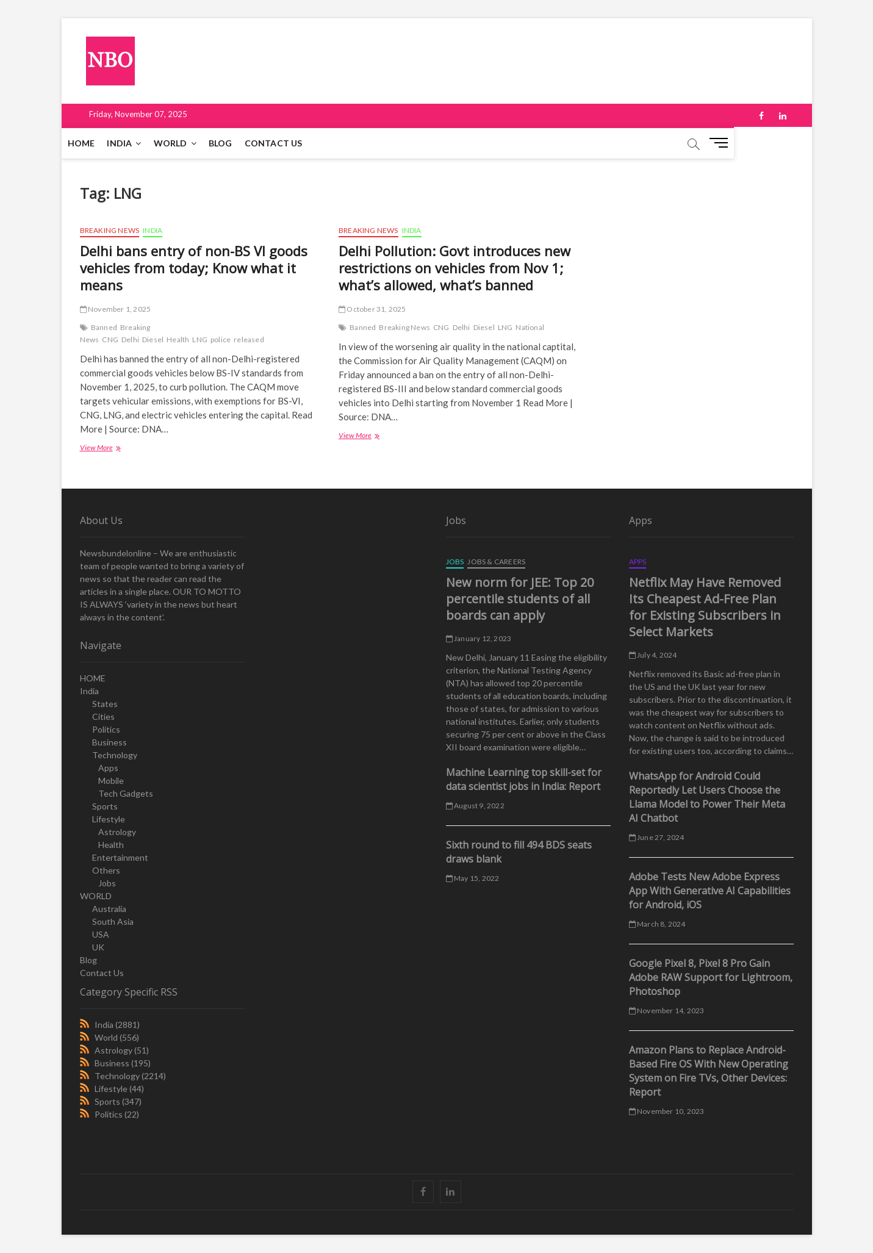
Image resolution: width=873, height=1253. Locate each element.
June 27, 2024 (656, 837)
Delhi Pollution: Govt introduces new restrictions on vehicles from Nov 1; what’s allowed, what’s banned (454, 268)
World (106, 1037)
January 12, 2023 (479, 638)
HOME (99, 143)
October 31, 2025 (372, 309)
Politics (106, 729)
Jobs (107, 883)
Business (109, 742)
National (530, 327)
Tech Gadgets (125, 793)
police (220, 339)
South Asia (113, 921)
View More (99, 448)
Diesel (152, 339)
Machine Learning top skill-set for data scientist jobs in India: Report (524, 779)
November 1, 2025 (115, 309)
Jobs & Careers (496, 561)
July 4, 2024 (653, 654)
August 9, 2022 (475, 805)
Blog (239, 143)
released (249, 339)
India (137, 143)
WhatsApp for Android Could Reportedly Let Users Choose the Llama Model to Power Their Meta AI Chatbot (707, 797)
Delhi (130, 339)
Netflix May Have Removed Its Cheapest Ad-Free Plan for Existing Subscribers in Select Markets (705, 607)
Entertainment (120, 857)
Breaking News (110, 230)
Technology (114, 755)
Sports (105, 806)
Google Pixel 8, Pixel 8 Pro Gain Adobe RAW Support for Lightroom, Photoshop (710, 977)
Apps (108, 768)
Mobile (111, 780)
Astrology (117, 832)
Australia (109, 908)
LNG (199, 339)
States (105, 703)
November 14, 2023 (667, 1010)
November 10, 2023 (667, 1111)
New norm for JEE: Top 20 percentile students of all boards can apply (520, 598)
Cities (103, 716)
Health (178, 339)
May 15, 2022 (473, 878)
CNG (110, 339)
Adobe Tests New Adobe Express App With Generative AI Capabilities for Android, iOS (710, 890)
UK (98, 947)
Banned (104, 327)
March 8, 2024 (657, 923)
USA (100, 934)
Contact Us (292, 143)
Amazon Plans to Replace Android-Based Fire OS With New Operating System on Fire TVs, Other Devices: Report (708, 1071)
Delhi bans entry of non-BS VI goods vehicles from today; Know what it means (193, 268)
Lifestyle (108, 819)
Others (106, 870)
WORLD (189, 143)
